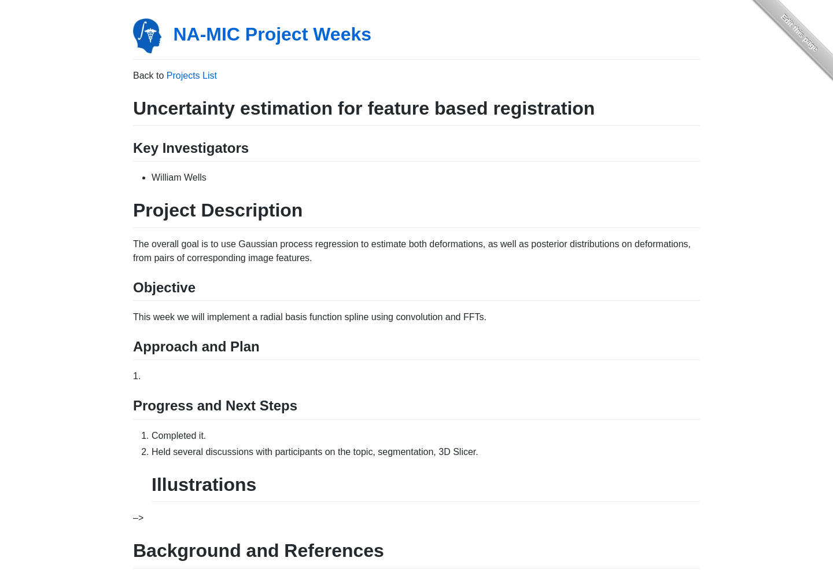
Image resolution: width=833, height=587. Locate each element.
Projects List (192, 75)
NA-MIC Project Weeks (272, 34)
